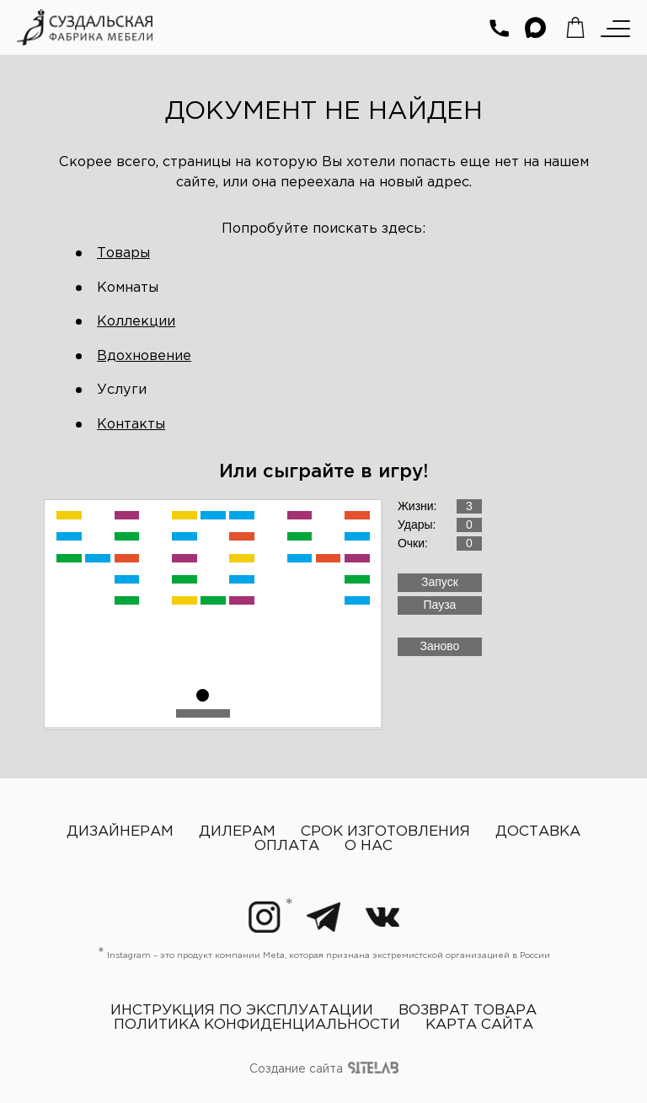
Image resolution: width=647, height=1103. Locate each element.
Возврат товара (467, 1010)
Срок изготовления (385, 832)
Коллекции (136, 321)
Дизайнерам (120, 832)
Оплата (286, 846)
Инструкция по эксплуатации (241, 1010)
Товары (123, 253)
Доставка (537, 832)
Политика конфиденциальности (257, 1025)
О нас (369, 846)
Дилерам (237, 832)
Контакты (131, 424)
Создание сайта (323, 1070)
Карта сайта (479, 1025)
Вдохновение (144, 356)
